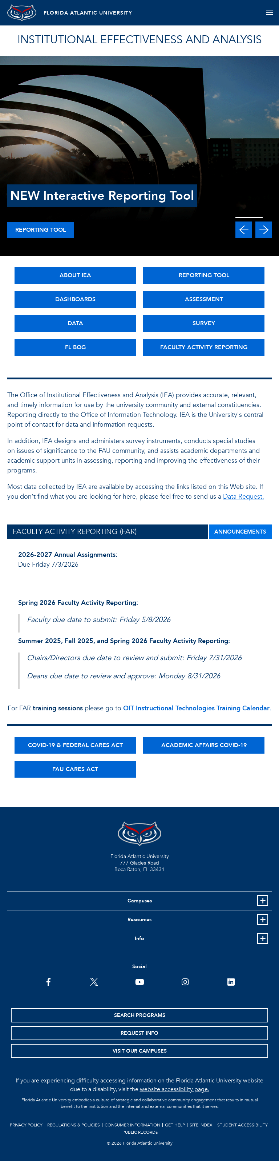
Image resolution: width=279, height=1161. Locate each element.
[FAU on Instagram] (185, 981)
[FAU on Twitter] (93, 981)
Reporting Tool (40, 230)
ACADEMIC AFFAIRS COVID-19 (204, 745)
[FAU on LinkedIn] (230, 981)
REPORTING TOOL (204, 275)
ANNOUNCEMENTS (240, 531)
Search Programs (139, 1015)
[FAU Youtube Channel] (139, 981)
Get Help (175, 1125)
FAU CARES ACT (75, 769)
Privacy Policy (26, 1125)
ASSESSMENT (204, 299)
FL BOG (75, 347)
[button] (243, 230)
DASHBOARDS (75, 299)
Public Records (140, 1132)
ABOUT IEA (75, 275)
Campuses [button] (140, 900)
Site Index (201, 1125)
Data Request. (243, 496)
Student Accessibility (242, 1125)
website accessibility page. (174, 1089)
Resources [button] (139, 919)
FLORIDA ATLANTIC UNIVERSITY (88, 12)
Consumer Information (132, 1125)
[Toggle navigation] (269, 12)
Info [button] (139, 938)
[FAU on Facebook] (48, 981)
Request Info (139, 1033)
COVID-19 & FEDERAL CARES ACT (75, 745)
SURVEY (204, 323)
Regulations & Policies (73, 1125)
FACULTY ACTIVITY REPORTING (203, 347)
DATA (75, 323)
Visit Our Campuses (140, 1051)
